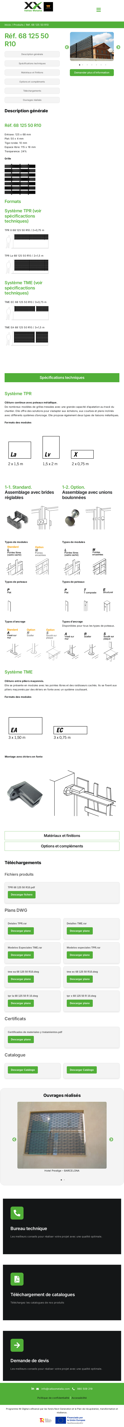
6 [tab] (102, 64)
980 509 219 (85, 1388)
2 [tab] (84, 64)
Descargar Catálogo (23, 1070)
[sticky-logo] (38, 2)
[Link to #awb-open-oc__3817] (98, 9)
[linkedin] (33, 1388)
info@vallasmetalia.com (55, 1388)
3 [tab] (88, 64)
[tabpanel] (91, 46)
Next (117, 46)
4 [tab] (93, 64)
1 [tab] (79, 65)
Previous (66, 46)
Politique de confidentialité (53, 1397)
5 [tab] (98, 64)
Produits (18, 24)
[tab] (62, 377)
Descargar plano (21, 931)
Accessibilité (79, 1397)
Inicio (8, 24)
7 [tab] (107, 64)
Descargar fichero (21, 894)
